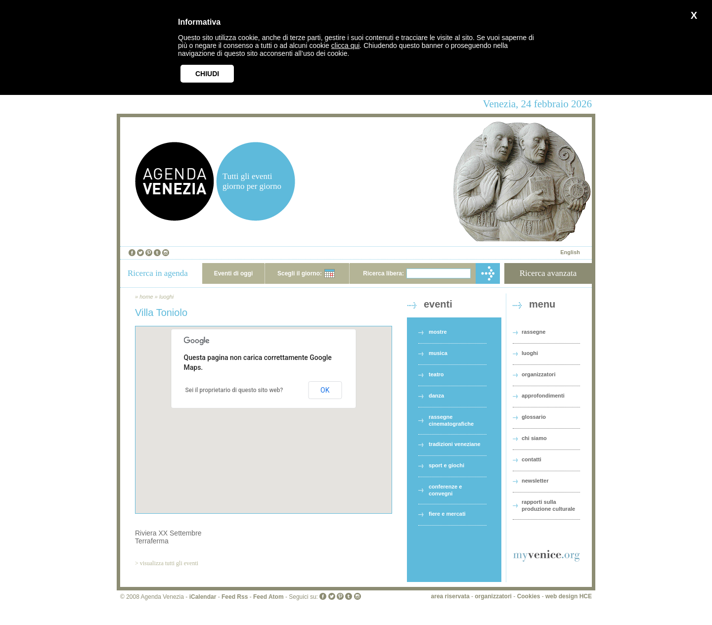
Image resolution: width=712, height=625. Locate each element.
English (570, 252)
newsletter (535, 481)
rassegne (533, 332)
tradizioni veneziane (455, 444)
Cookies (528, 596)
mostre (438, 332)
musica (438, 353)
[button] (263, 411)
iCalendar (203, 596)
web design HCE (568, 596)
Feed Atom (268, 596)
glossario (534, 417)
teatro (436, 374)
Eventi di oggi (233, 273)
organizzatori (538, 374)
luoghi (166, 297)
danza (436, 396)
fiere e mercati (447, 514)
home (146, 297)
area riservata (450, 596)
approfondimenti (543, 396)
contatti (531, 459)
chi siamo (534, 438)
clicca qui (345, 45)
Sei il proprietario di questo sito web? (234, 390)
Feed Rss (235, 596)
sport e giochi (446, 465)
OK (324, 390)
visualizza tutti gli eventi (169, 563)
